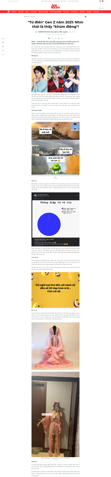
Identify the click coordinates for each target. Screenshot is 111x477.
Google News (85, 17)
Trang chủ (9, 12)
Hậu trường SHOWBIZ (55, 11)
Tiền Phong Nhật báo (60, 1)
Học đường (34, 11)
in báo (59, 38)
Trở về (3, 54)
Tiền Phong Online (46, 1)
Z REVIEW (82, 11)
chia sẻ (49, 38)
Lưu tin (3, 46)
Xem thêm (102, 12)
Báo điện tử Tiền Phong (55, 6)
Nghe (3, 38)
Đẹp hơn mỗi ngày (43, 11)
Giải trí (27, 11)
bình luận (62, 38)
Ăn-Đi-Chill (66, 11)
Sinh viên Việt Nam (73, 1)
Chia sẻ (3, 42)
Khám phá (21, 11)
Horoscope (96, 11)
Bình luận (3, 50)
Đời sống (14, 11)
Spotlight (89, 11)
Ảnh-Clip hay (74, 11)
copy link (55, 38)
